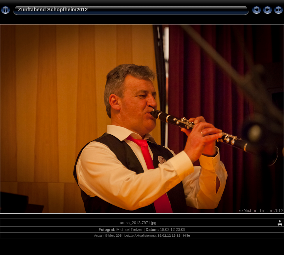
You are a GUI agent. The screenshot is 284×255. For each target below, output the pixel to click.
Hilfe (186, 235)
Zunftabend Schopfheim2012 (53, 9)
